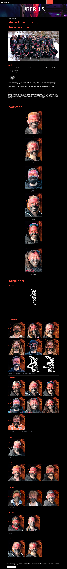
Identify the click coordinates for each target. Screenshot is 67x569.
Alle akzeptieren (11, 566)
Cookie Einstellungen (23, 566)
